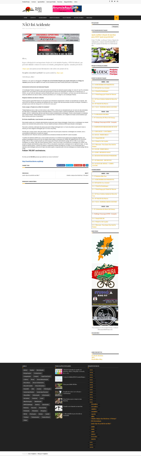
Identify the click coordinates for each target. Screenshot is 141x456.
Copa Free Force (45, 376)
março (93, 434)
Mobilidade (38, 401)
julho (93, 416)
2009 (91, 447)
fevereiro (94, 436)
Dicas (32, 379)
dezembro (94, 404)
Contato (33, 2)
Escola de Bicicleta (97, 356)
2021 (91, 380)
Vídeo (25, 420)
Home (25, 17)
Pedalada (26, 411)
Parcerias (59, 2)
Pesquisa (43, 411)
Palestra (26, 408)
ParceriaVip (42, 408)
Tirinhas (26, 417)
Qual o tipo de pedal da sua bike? (101, 423)
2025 (91, 370)
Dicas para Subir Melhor (70, 384)
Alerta (25, 370)
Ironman (34, 398)
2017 (91, 389)
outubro (94, 409)
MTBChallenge (28, 404)
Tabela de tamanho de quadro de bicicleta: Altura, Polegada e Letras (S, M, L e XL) (74, 371)
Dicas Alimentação (42, 379)
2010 (91, 444)
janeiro (93, 439)
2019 (91, 385)
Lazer (41, 398)
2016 (91, 392)
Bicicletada (40, 370)
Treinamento (35, 417)
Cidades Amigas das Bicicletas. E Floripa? (103, 418)
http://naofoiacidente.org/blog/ (32, 161)
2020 (91, 382)
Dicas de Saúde (28, 386)
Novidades (45, 404)
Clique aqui (25, 69)
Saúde (47, 414)
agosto (93, 414)
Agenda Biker (41, 2)
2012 (91, 402)
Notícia (37, 404)
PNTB (25, 414)
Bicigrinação (27, 373)
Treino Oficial (46, 417)
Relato (41, 414)
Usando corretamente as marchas (72, 406)
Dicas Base (27, 382)
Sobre (75, 2)
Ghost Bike (27, 395)
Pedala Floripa (26, 2)
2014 (91, 397)
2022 (91, 377)
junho (93, 427)
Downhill (26, 389)
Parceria (33, 408)
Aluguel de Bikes (68, 2)
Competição (27, 376)
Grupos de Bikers (55, 17)
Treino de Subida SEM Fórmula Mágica (74, 377)
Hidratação (36, 395)
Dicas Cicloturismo (38, 382)
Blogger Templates (43, 453)
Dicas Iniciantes (39, 386)
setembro (94, 411)
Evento (39, 389)
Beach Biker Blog (97, 359)
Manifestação (28, 401)
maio (93, 429)
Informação (45, 395)
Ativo (93, 357)
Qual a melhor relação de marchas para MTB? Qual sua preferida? (104, 36)
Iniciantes (26, 398)
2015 (91, 394)
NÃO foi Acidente (96, 421)
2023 (91, 375)
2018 (91, 387)
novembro (94, 406)
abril (93, 432)
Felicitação (47, 389)
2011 (91, 442)
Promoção (33, 414)
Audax (32, 370)
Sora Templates (32, 453)
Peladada (35, 411)
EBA (33, 389)
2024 (91, 372)
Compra (36, 376)
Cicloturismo (67, 17)
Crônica (26, 379)
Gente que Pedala (51, 2)
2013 (91, 399)
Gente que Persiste (42, 392)
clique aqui (59, 73)
